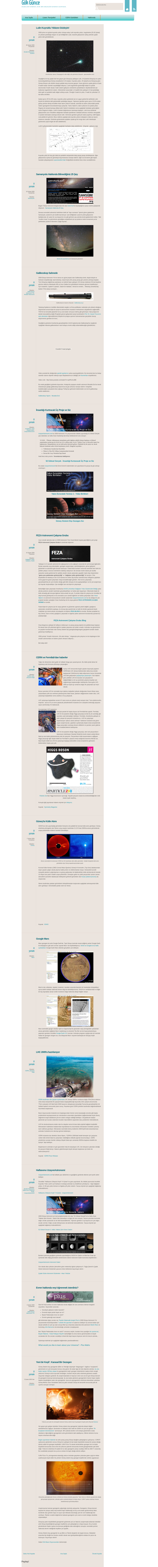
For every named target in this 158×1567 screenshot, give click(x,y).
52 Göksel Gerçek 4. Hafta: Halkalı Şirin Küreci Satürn (55, 1229)
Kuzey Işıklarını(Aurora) (89, 877)
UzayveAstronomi (29, 431)
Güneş (32, 845)
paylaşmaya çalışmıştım (83, 675)
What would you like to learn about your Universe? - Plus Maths (64, 1345)
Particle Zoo (43, 796)
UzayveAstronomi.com (45, 433)
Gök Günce (31, 3)
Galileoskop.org (78, 303)
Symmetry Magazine (50, 807)
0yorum (31, 38)
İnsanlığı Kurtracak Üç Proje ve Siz (53, 410)
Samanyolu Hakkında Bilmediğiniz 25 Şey (57, 174)
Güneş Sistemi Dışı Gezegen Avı (70, 521)
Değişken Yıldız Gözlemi (29, 560)
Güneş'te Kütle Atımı (46, 821)
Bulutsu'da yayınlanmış (63, 258)
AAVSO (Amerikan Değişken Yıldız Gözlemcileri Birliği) (80, 589)
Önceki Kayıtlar (97, 1554)
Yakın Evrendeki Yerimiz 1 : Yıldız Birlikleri (69, 494)
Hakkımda (91, 17)
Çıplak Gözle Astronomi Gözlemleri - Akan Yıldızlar (54, 1273)
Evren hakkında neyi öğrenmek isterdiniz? (57, 1287)
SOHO (46, 924)
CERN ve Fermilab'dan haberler (52, 657)
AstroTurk (71, 206)
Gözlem (32, 53)
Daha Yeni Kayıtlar (29, 1554)
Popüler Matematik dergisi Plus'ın (69, 1320)
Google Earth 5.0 (61, 1033)
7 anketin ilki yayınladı (65, 1322)
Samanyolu (31, 198)
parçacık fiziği (30, 677)
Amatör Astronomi (29, 52)
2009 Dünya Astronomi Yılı (30, 292)
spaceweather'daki (60, 160)
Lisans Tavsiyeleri (49, 17)
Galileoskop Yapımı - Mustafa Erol (49, 396)
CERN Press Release (51, 1156)
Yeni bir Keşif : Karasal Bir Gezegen (54, 1362)
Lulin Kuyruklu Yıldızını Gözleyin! (52, 28)
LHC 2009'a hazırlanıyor (48, 1052)
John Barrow (49, 1327)
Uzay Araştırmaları (30, 429)
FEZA (32, 561)
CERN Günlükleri (71, 17)
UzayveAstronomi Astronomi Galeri (49, 1262)
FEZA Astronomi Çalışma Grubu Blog (70, 620)
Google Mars (42, 938)
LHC (32, 676)
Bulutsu (95, 1422)
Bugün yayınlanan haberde (46, 1440)
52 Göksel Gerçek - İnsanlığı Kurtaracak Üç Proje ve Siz (70, 461)
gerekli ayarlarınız (63, 373)
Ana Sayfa (29, 17)
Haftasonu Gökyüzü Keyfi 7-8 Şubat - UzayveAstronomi (55, 1193)
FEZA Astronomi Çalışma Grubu (52, 535)
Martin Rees (94, 1325)
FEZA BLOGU (75, 611)
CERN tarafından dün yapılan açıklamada (51, 1099)
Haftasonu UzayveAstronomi (50, 1170)
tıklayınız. (69, 802)
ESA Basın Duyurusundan (51, 1542)
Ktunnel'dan (84, 375)
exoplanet (28, 428)
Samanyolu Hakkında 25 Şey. (54, 208)
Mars (33, 957)
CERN (29, 676)
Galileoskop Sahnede (47, 273)
